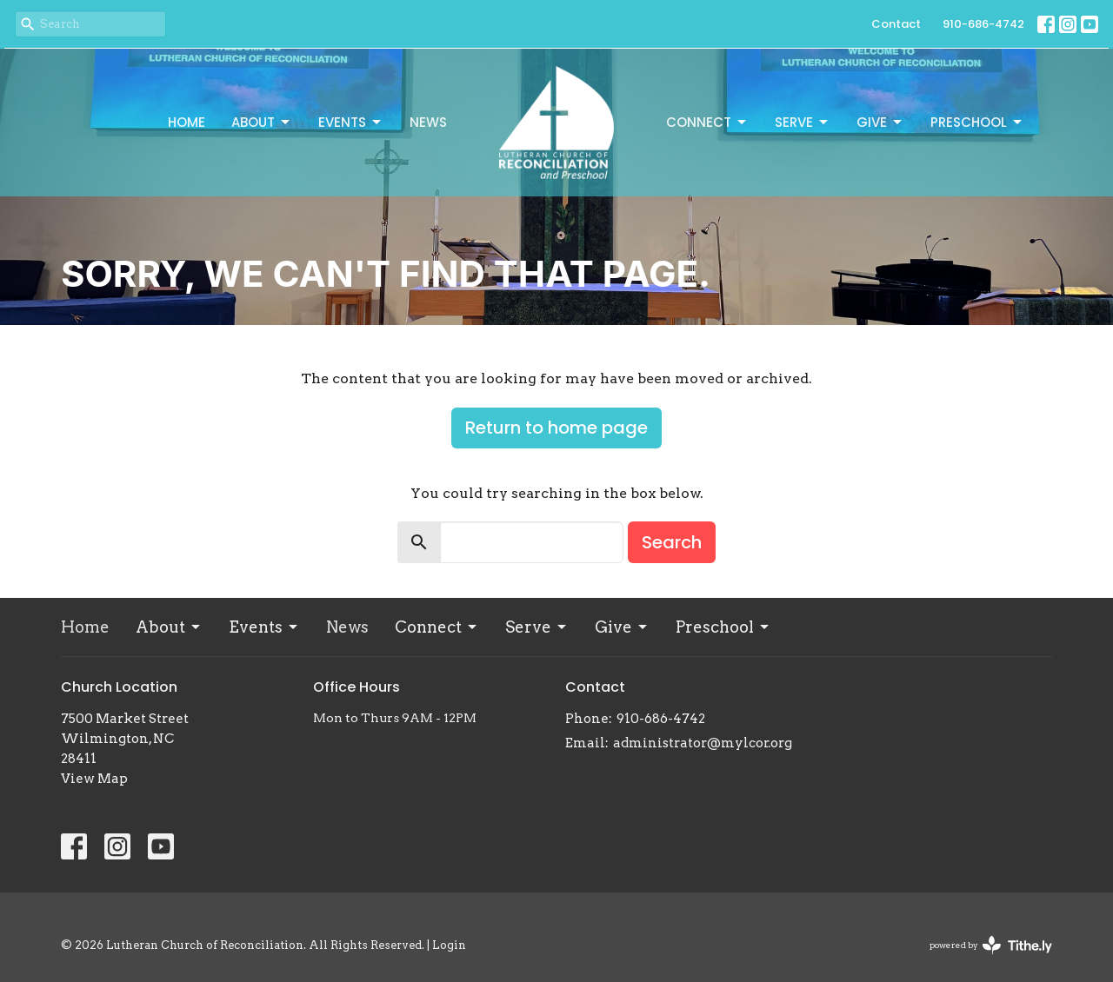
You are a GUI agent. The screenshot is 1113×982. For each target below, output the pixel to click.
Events (350, 122)
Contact (896, 24)
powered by (991, 945)
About (261, 122)
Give (880, 122)
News (428, 122)
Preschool (977, 122)
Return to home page (556, 427)
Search (672, 542)
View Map (94, 778)
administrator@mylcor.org (702, 743)
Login (449, 945)
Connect (707, 122)
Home (186, 122)
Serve (802, 122)
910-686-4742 (983, 24)
